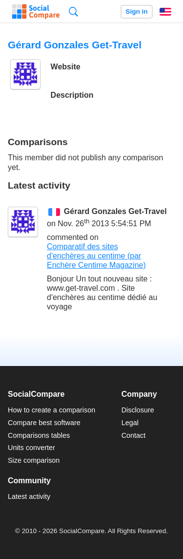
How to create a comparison (51, 410)
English (165, 12)
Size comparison (34, 460)
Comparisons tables (39, 435)
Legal (130, 423)
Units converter (31, 448)
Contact (134, 435)
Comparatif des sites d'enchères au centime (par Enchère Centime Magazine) (96, 255)
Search (73, 11)
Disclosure (138, 410)
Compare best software (44, 423)
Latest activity (29, 496)
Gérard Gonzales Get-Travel (115, 211)
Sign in (136, 11)
